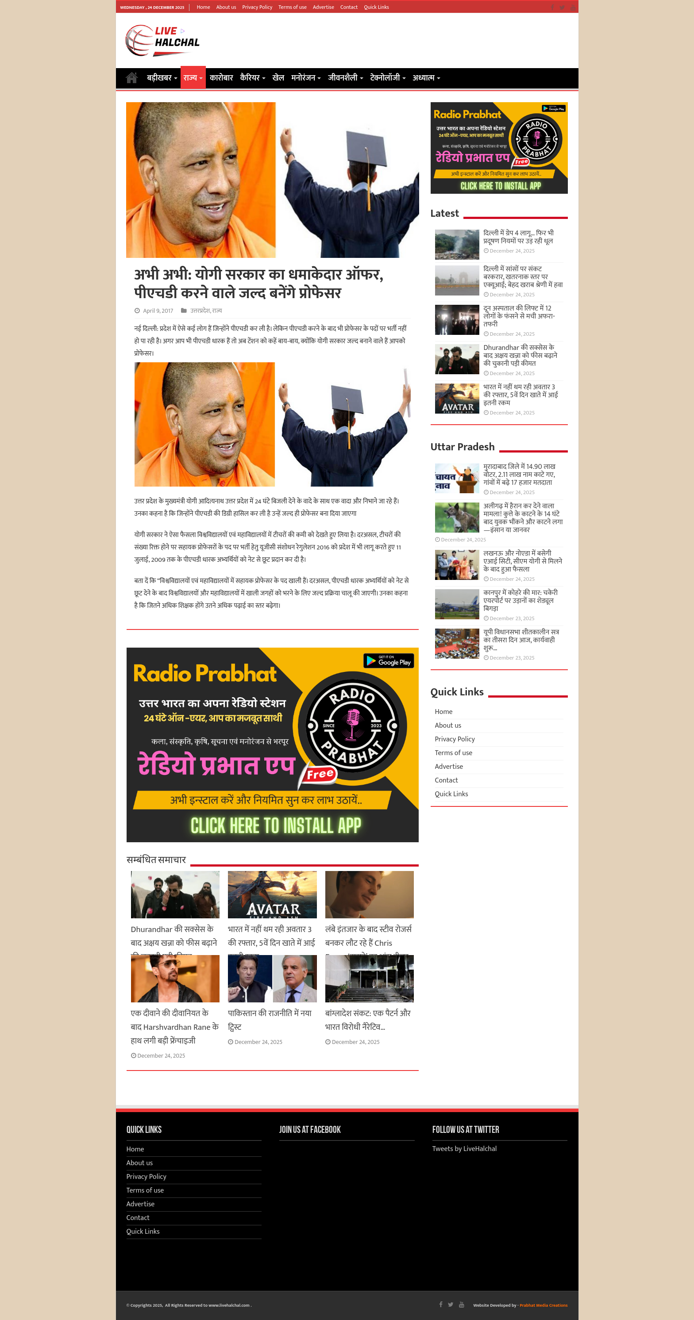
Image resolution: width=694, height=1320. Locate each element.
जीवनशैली (342, 78)
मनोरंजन (303, 78)
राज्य (190, 78)
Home (203, 7)
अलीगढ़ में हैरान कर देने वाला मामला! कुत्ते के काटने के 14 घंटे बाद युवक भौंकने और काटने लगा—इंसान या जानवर (523, 518)
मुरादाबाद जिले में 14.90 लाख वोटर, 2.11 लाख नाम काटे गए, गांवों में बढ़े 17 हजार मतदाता (520, 475)
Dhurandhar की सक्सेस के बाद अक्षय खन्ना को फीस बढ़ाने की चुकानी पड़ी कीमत (174, 943)
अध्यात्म (424, 78)
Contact (349, 7)
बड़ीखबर (159, 78)
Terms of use (292, 7)
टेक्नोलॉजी (385, 78)
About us (226, 7)
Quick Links (376, 7)
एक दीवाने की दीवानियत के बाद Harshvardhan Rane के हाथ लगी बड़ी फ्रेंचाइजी (175, 1027)
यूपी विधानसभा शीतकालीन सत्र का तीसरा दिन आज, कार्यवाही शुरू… (521, 640)
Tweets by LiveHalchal (464, 1149)
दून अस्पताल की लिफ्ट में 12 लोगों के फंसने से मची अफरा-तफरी (519, 316)
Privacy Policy (258, 7)
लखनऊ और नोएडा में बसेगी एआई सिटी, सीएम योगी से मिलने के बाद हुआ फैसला (523, 562)
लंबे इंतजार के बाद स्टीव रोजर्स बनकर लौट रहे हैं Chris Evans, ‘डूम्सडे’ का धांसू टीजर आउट (368, 950)
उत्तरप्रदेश (200, 311)
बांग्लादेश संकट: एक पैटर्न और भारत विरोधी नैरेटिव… (368, 1020)
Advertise (323, 7)
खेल (279, 78)
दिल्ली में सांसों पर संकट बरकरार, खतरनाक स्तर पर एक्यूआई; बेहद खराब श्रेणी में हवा (523, 277)
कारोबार (221, 78)
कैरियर (250, 78)
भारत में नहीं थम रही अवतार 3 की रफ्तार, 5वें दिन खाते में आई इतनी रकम (271, 943)
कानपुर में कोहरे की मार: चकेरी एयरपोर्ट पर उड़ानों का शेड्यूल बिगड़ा (521, 601)
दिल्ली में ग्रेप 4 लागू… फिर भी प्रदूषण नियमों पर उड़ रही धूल (519, 237)
